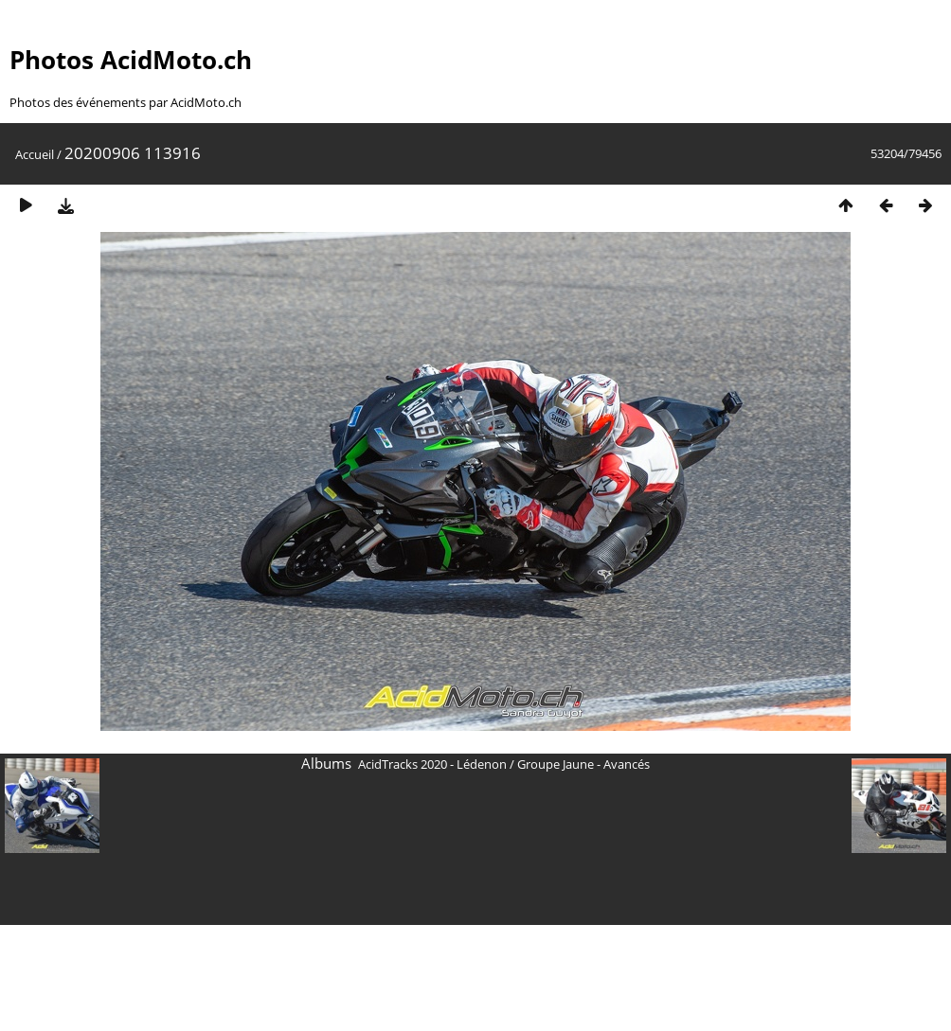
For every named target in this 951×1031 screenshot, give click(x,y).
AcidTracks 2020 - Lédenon (432, 764)
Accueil (34, 154)
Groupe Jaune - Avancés (583, 764)
